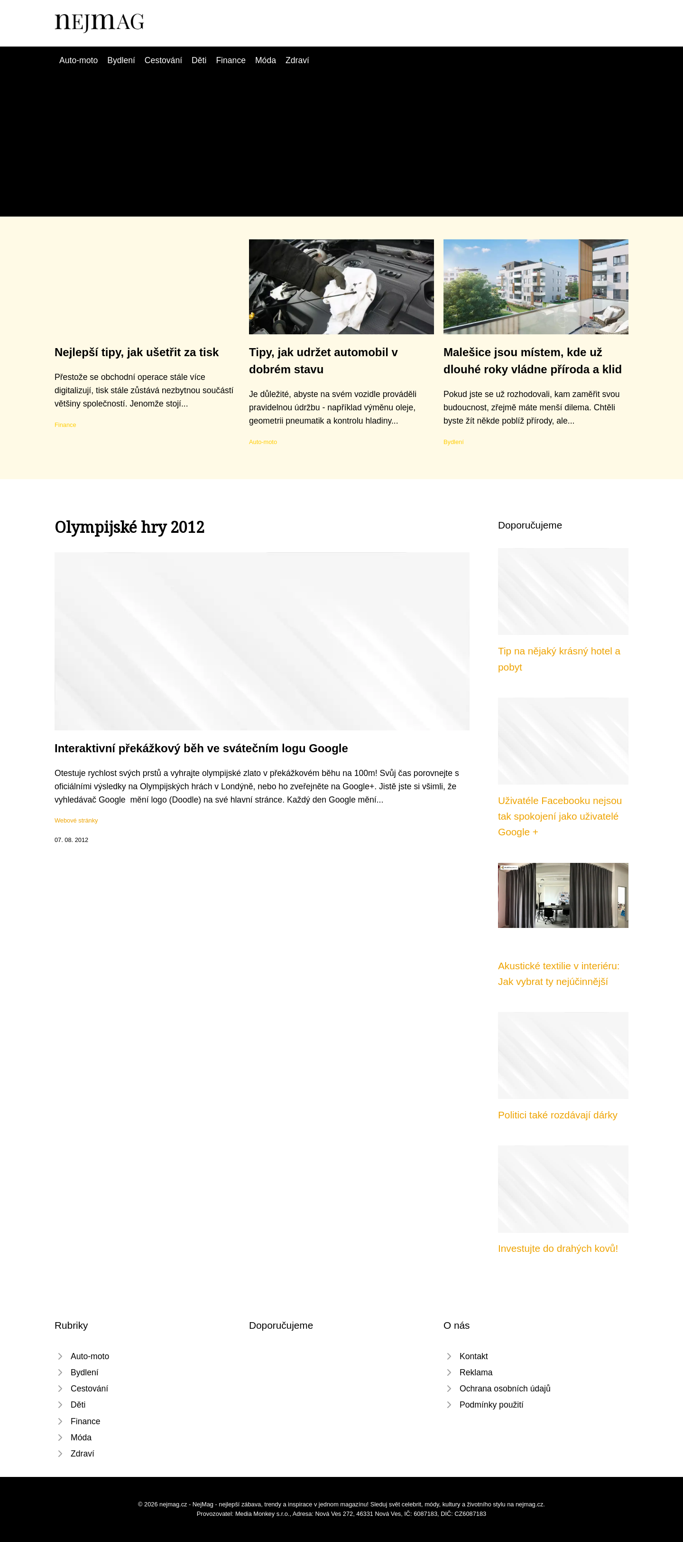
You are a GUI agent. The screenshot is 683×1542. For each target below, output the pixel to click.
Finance (231, 60)
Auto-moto (78, 60)
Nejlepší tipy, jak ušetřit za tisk (137, 352)
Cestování (163, 60)
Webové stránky (76, 820)
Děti (199, 60)
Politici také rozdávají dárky (558, 1114)
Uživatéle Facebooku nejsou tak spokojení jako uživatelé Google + (560, 816)
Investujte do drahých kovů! (558, 1248)
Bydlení (121, 60)
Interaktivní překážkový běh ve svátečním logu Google (201, 748)
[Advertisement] (341, 138)
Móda (265, 60)
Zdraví (297, 60)
